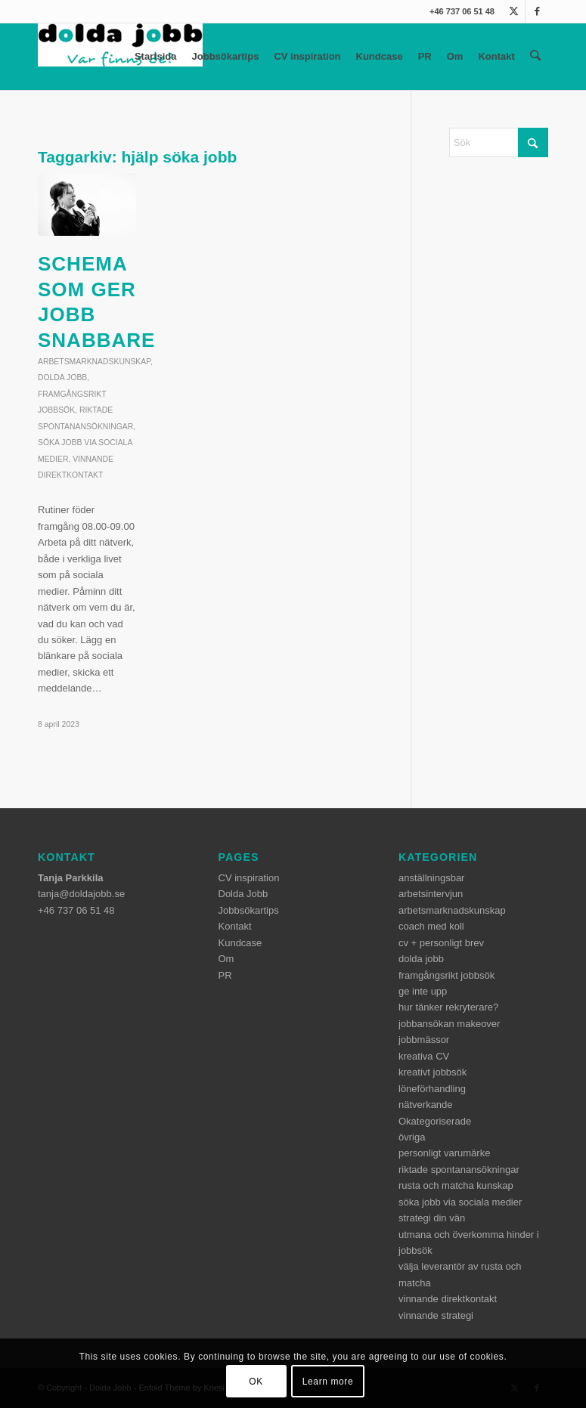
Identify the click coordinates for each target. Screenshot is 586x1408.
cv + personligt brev (441, 942)
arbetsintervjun (430, 893)
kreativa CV (423, 1056)
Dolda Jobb (243, 893)
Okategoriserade (434, 1121)
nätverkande (425, 1104)
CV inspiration (307, 56)
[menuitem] (535, 56)
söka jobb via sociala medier (460, 1202)
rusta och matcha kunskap (455, 1185)
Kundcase (379, 56)
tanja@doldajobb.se (81, 893)
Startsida (156, 56)
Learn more (327, 1381)
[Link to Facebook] (537, 11)
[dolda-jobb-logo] (120, 56)
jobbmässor (423, 1039)
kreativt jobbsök (432, 1072)
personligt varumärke (444, 1153)
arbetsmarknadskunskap (94, 361)
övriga (411, 1137)
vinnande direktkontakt (447, 1298)
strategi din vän (431, 1218)
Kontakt (497, 56)
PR (426, 56)
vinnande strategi (435, 1315)
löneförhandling (432, 1088)
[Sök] (535, 56)
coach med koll (431, 926)
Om (456, 56)
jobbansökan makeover (449, 1023)
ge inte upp (422, 991)
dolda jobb (62, 377)
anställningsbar (431, 877)
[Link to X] (514, 11)
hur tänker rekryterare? (448, 1007)
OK (256, 1381)
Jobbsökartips (225, 56)
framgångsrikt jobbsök (446, 975)
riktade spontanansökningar (458, 1169)
